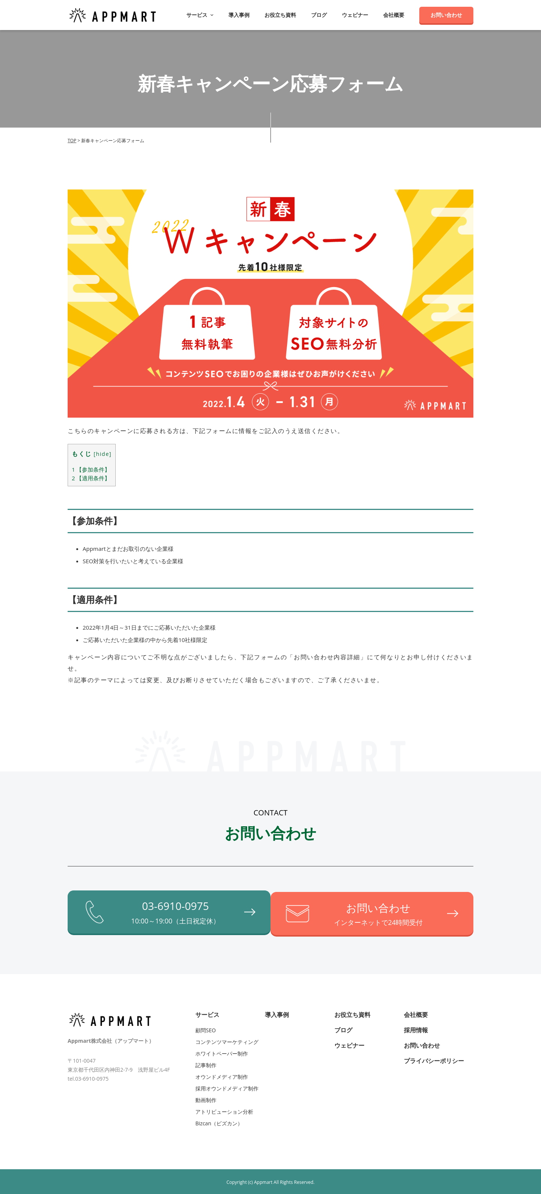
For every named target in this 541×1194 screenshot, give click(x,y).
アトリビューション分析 (224, 1109)
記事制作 (205, 1063)
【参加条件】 (91, 469)
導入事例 (238, 15)
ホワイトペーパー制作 (221, 1051)
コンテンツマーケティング (226, 1040)
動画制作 (205, 1098)
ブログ (319, 15)
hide (102, 453)
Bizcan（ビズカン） (219, 1121)
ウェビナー (355, 15)
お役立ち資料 (280, 15)
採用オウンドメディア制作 (226, 1086)
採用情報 (416, 1028)
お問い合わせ (446, 14)
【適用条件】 (91, 478)
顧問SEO (205, 1028)
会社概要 (393, 15)
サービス (207, 1013)
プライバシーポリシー (434, 1059)
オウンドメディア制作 (221, 1074)
